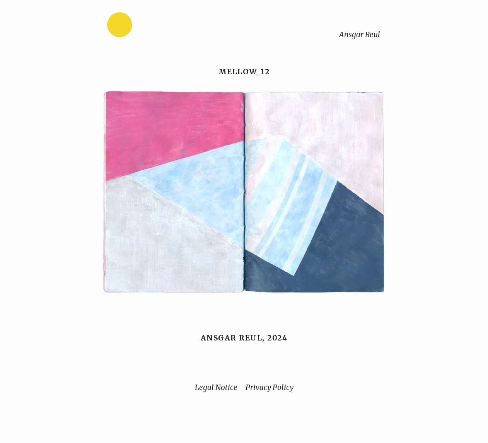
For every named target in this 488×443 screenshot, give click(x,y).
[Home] (144, 26)
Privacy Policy (269, 387)
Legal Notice (216, 387)
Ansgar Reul (359, 34)
